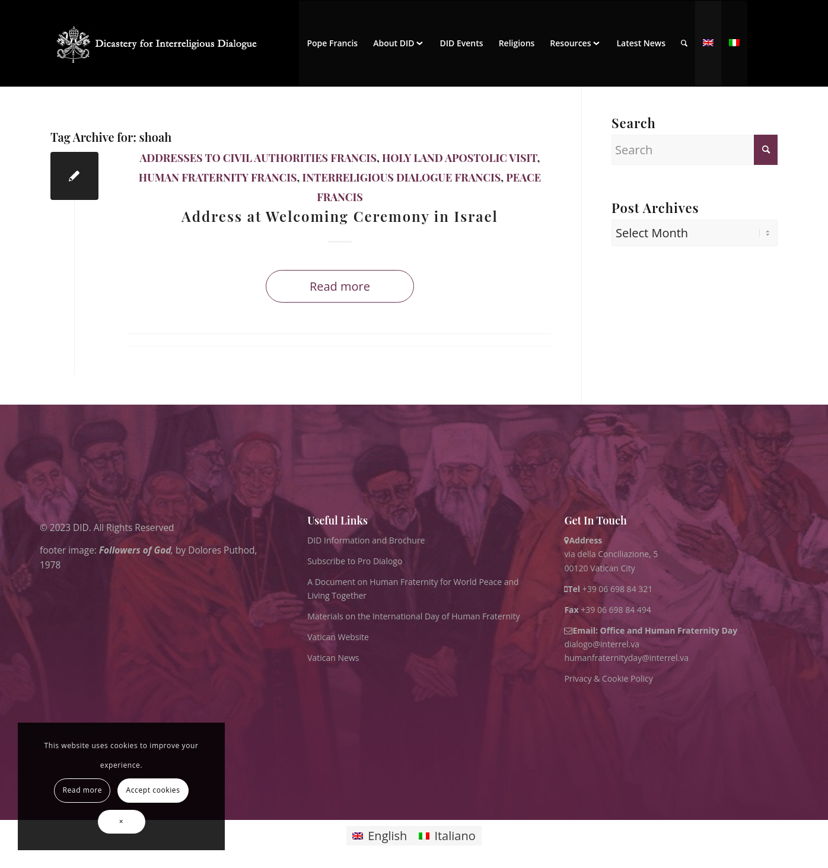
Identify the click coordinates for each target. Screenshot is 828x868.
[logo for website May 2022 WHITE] (160, 43)
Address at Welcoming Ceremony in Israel (339, 215)
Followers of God (135, 549)
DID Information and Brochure (366, 540)
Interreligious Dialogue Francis (401, 177)
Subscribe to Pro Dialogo (354, 561)
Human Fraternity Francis (218, 177)
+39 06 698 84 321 (617, 588)
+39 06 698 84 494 (607, 609)
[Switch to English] (379, 835)
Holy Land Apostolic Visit (459, 158)
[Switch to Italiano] (447, 835)
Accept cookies (153, 790)
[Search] (684, 43)
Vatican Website (338, 637)
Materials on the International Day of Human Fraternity (413, 616)
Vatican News (333, 657)
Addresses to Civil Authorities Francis (258, 158)
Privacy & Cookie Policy (608, 678)
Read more (340, 286)
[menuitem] (332, 43)
